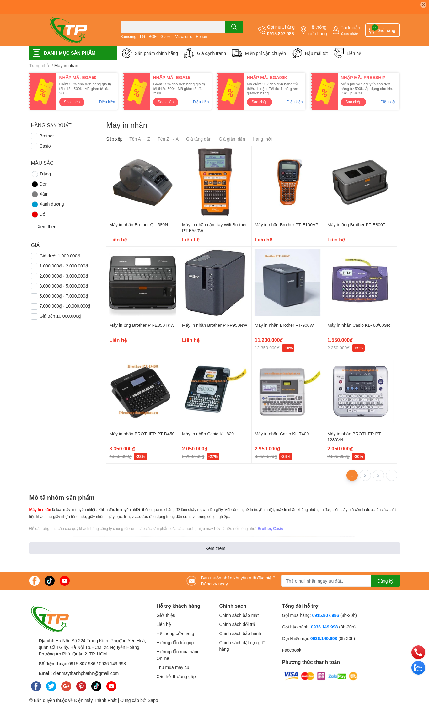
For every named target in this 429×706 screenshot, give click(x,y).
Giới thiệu (166, 615)
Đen (39, 184)
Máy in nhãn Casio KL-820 (208, 433)
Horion (201, 36)
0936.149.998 (112, 663)
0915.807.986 (280, 33)
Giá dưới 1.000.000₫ (60, 255)
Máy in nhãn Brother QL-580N (139, 224)
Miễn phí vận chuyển (265, 53)
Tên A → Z (139, 139)
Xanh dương (47, 204)
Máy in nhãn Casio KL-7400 (282, 433)
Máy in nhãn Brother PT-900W (284, 325)
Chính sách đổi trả (237, 624)
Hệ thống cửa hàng (317, 30)
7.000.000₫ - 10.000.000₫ (65, 306)
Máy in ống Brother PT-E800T (356, 224)
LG (142, 36)
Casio (45, 145)
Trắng (41, 174)
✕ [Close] (423, 4)
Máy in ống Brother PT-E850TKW (142, 325)
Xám (40, 194)
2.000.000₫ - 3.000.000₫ (64, 275)
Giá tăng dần (198, 139)
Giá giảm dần (232, 139)
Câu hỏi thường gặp (176, 676)
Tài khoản (350, 27)
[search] (234, 27)
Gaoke (165, 36)
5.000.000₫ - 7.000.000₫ (64, 296)
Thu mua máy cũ (173, 667)
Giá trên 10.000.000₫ (60, 316)
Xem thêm (215, 548)
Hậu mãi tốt (316, 53)
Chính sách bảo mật (239, 615)
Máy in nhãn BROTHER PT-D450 (142, 433)
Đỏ (38, 214)
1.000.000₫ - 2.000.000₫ (64, 265)
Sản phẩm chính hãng (156, 53)
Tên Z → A (168, 139)
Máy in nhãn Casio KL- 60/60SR (358, 325)
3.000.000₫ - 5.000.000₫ (64, 285)
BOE (153, 36)
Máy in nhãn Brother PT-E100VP (287, 224)
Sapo (153, 700)
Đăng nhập (349, 33)
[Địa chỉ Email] (340, 581)
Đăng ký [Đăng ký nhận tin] (385, 581)
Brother (47, 135)
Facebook (291, 650)
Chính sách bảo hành (240, 633)
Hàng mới (262, 139)
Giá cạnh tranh (211, 53)
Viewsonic (183, 36)
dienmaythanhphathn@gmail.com (86, 673)
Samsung (129, 36)
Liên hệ (354, 53)
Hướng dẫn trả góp (175, 642)
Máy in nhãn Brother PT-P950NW (214, 325)
